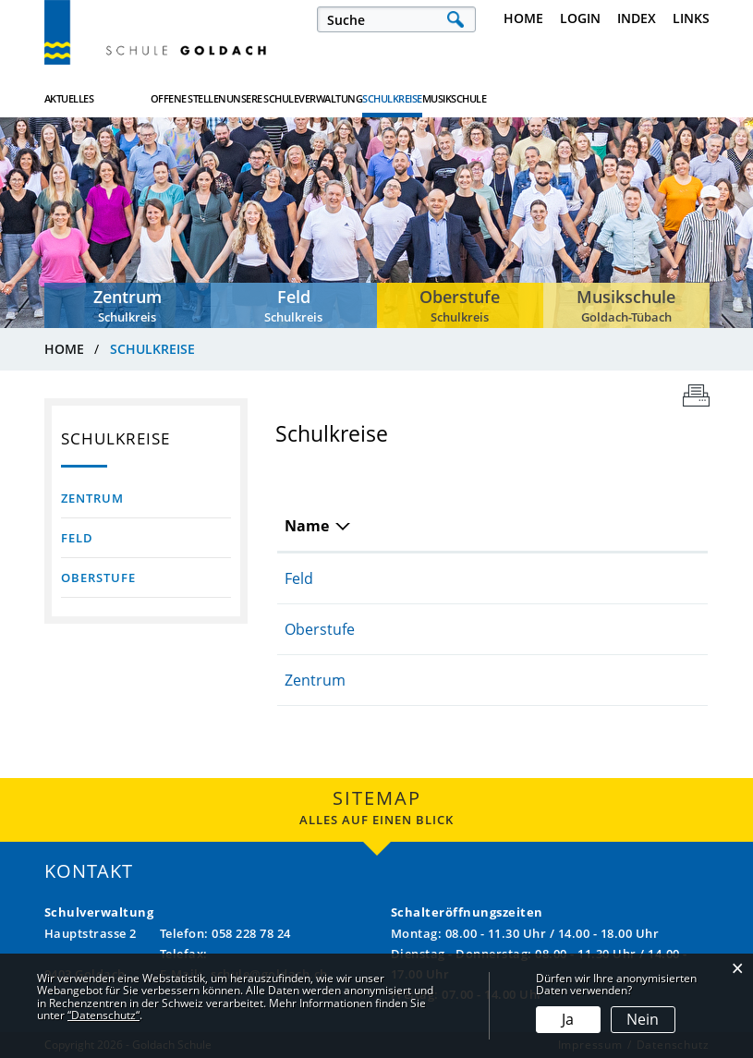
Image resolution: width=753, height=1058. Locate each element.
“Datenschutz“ (103, 1015)
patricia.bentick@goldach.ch (588, 680)
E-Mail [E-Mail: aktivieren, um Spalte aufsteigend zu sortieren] (513, 526)
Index (636, 18)
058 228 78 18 (421, 680)
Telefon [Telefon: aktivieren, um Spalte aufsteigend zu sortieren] (401, 526)
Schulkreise (570, 97)
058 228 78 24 (251, 933)
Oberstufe (98, 577)
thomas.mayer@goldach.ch (586, 629)
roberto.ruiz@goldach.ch (577, 578)
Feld (77, 537)
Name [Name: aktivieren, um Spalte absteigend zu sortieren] (307, 526)
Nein (642, 1019)
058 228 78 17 (421, 578)
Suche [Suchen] (455, 19)
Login (580, 18)
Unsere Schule (351, 98)
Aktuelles (69, 98)
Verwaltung (464, 98)
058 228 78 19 (421, 629)
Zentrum (92, 498)
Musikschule (677, 98)
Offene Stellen (233, 98)
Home (523, 18)
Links (691, 18)
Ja (568, 1019)
